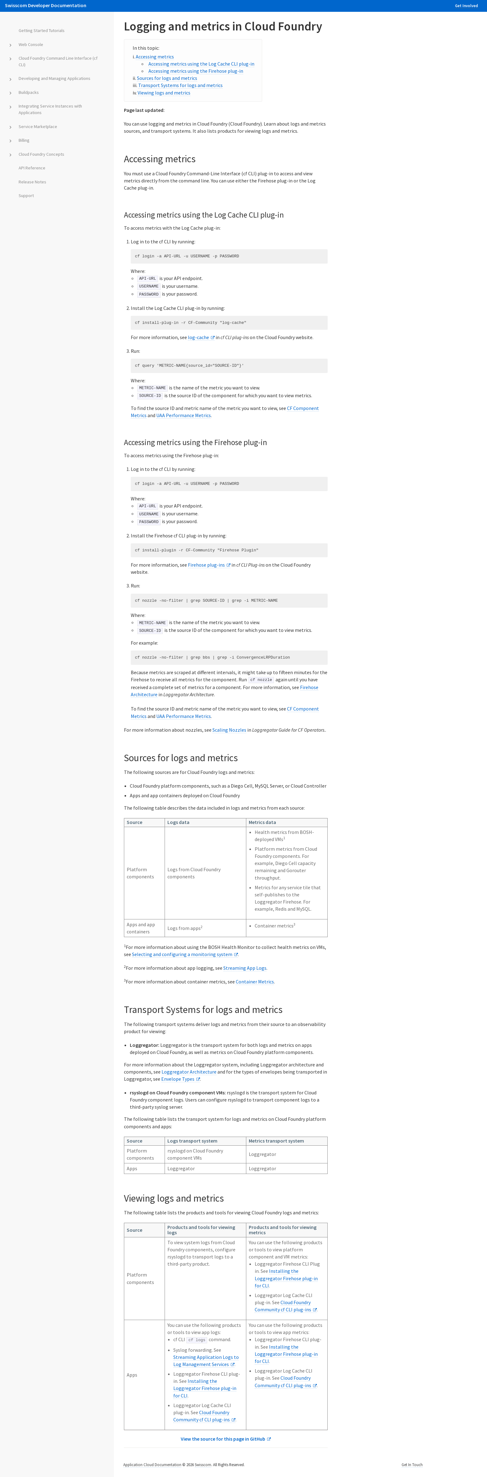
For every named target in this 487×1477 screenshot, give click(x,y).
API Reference (32, 168)
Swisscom (203, 1463)
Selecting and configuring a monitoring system (182, 953)
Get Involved (466, 5)
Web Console (31, 44)
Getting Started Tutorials (42, 30)
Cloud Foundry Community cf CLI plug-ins (283, 1380)
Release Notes (32, 182)
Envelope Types (177, 1078)
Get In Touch (412, 1463)
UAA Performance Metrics (183, 415)
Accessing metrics (155, 56)
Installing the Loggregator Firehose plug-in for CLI (286, 1277)
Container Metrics (255, 981)
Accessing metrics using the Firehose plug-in (195, 71)
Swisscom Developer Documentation (45, 5)
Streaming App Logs (244, 967)
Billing (24, 140)
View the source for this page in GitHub (223, 1438)
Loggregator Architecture (189, 1071)
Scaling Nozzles (229, 729)
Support (26, 195)
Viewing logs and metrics (164, 93)
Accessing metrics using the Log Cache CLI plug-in (201, 64)
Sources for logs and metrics (167, 78)
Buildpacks (29, 92)
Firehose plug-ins (206, 564)
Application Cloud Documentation (152, 1463)
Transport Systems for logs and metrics (180, 85)
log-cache (198, 337)
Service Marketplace (38, 126)
